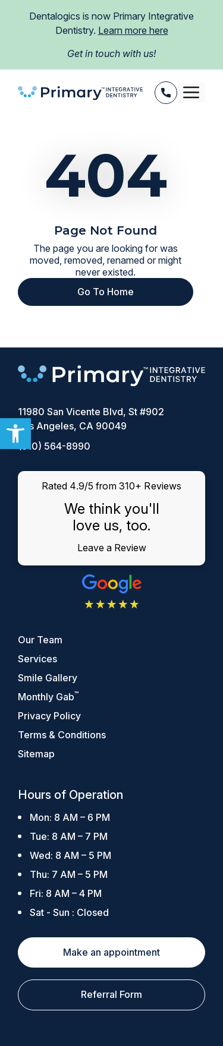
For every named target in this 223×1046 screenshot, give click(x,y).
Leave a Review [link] (111, 548)
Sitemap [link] (36, 754)
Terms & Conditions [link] (62, 735)
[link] (15, 433)
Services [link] (37, 659)
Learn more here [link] (133, 30)
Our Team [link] (40, 640)
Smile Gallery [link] (47, 678)
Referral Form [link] (111, 994)
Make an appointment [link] (111, 952)
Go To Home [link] (105, 292)
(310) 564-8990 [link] (54, 446)
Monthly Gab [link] (48, 697)
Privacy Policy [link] (49, 716)
